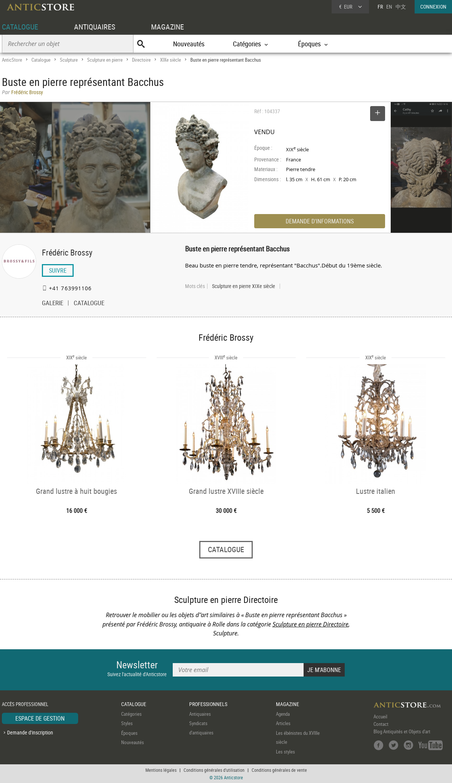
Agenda (283, 714)
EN (389, 6)
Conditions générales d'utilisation (214, 770)
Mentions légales (160, 770)
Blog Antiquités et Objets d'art (401, 731)
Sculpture (69, 59)
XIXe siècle (170, 59)
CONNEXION (433, 6)
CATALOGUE (20, 27)
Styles (127, 723)
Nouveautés (189, 43)
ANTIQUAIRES (94, 27)
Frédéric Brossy (67, 252)
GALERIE (52, 303)
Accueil (380, 716)
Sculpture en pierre (105, 59)
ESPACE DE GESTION (40, 718)
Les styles (285, 751)
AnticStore (12, 59)
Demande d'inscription (30, 732)
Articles (283, 723)
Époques (129, 733)
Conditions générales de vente (279, 770)
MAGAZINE (167, 27)
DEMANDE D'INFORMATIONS (320, 221)
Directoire (141, 59)
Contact (380, 724)
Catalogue (40, 59)
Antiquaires (200, 714)
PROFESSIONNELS (208, 704)
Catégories (131, 714)
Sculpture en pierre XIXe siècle (243, 286)
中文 (401, 6)
